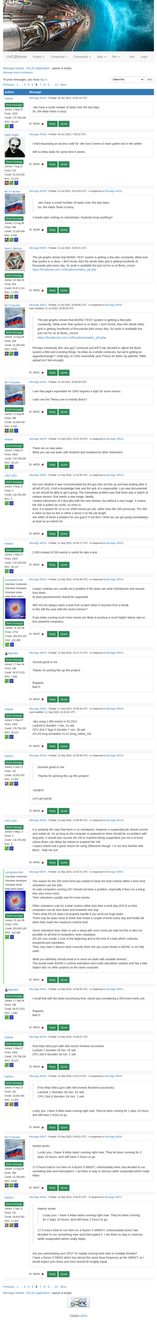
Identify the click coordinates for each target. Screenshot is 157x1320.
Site (116, 56)
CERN (83, 1316)
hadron (9, 756)
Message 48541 (38, 871)
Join (132, 56)
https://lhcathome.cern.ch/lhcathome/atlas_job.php (64, 269)
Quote (64, 123)
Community (82, 56)
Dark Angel (12, 134)
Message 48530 (38, 475)
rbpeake (13, 653)
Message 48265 (38, 134)
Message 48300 (38, 248)
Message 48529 (38, 438)
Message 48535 (38, 708)
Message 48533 (38, 579)
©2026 (78, 1316)
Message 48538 (38, 755)
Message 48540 (38, 820)
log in (43, 79)
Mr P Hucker (13, 191)
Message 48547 (38, 1136)
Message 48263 (38, 98)
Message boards (13, 68)
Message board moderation (18, 72)
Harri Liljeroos (13, 248)
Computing (59, 56)
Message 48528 (114, 438)
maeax (9, 98)
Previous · (10, 84)
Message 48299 (38, 191)
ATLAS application (38, 68)
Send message (14, 105)
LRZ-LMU (11, 475)
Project (38, 56)
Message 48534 (38, 652)
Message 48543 (38, 989)
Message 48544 (38, 1036)
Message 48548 (38, 1197)
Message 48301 (38, 304)
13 (56, 84)
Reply (52, 123)
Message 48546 (38, 1076)
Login (144, 56)
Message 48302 (38, 382)
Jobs (101, 56)
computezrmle (14, 580)
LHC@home (16, 57)
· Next (62, 84)
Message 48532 (38, 543)
